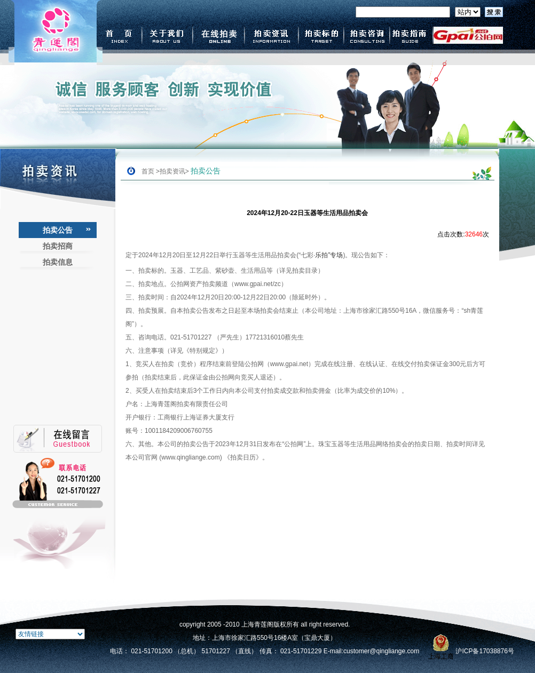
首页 (147, 171)
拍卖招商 (58, 246)
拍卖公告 (58, 230)
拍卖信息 (58, 262)
